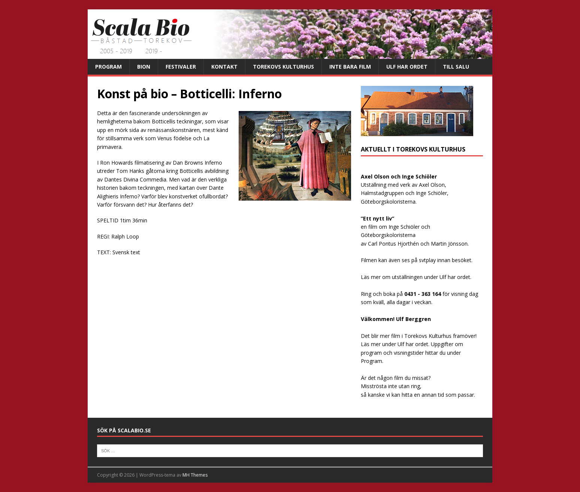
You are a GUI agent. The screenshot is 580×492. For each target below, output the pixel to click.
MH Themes (195, 475)
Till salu (456, 66)
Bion (143, 66)
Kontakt (224, 66)
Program (108, 66)
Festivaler (181, 66)
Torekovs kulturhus (283, 66)
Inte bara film (350, 66)
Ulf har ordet (407, 66)
